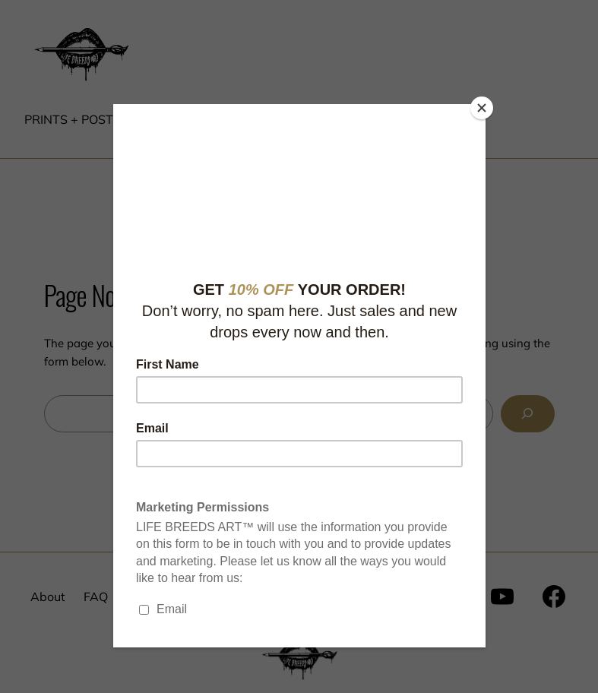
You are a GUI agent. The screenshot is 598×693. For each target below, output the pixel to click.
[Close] (481, 108)
